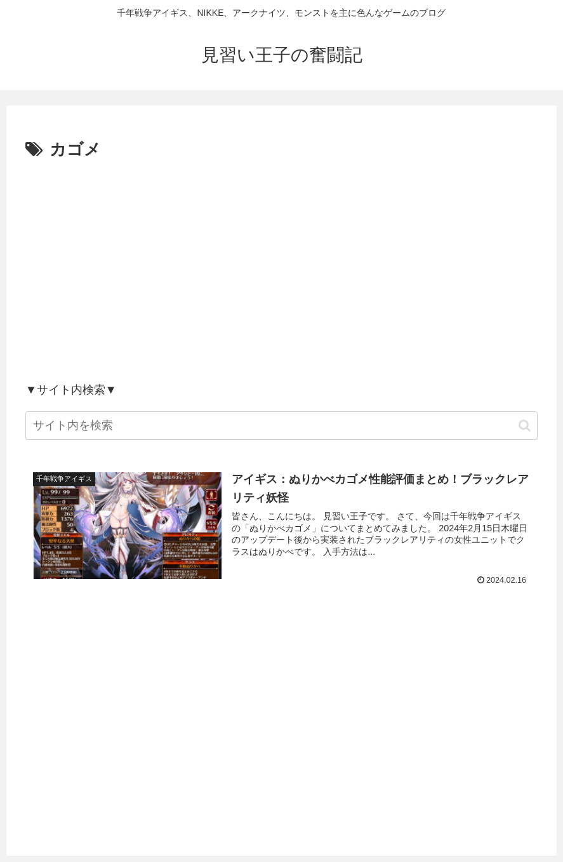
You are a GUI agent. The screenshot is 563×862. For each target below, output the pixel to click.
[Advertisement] (281, 270)
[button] (524, 425)
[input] (281, 425)
